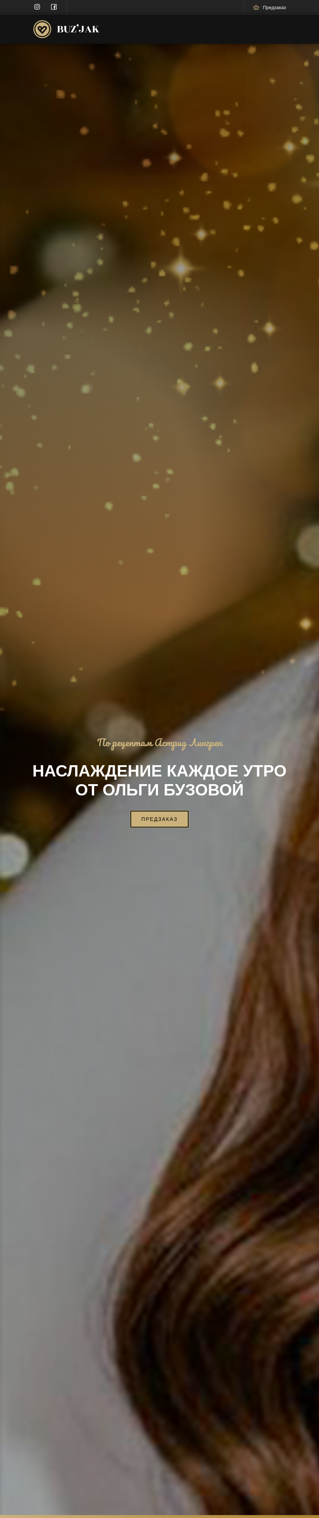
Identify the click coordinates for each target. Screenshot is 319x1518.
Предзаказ (159, 819)
